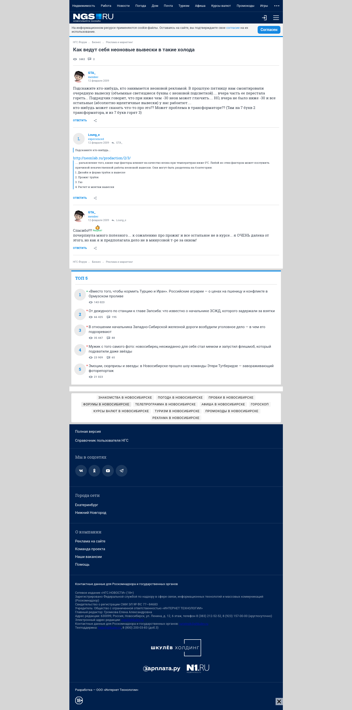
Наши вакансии (88, 557)
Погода (140, 6)
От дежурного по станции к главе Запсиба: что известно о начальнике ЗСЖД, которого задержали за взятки (182, 311)
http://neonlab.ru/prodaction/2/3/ (102, 157)
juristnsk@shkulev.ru (193, 623)
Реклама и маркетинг (119, 42)
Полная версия (88, 431)
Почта (168, 6)
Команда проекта (90, 549)
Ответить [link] (80, 120)
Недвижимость (83, 6)
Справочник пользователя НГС (102, 440)
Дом (155, 6)
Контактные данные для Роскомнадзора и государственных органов (126, 584)
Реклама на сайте (90, 541)
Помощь (82, 564)
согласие (233, 28)
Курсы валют (221, 6)
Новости (123, 6)
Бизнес (96, 42)
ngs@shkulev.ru (133, 620)
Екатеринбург (86, 505)
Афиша (200, 6)
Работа (106, 6)
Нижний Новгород (90, 512)
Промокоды (245, 6)
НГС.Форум (80, 42)
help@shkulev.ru (109, 627)
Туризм (184, 6)
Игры (264, 6)
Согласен (269, 29)
